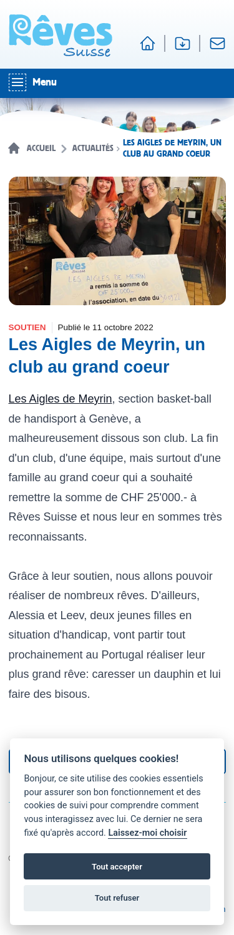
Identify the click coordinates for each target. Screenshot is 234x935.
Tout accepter (117, 866)
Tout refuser (117, 898)
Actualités (93, 148)
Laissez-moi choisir (147, 833)
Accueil (41, 148)
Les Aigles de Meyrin (60, 399)
